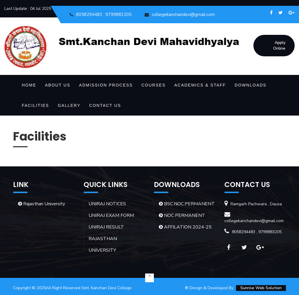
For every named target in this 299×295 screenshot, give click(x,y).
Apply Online (279, 45)
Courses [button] (153, 85)
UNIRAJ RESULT (106, 227)
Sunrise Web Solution (261, 288)
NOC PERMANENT (182, 215)
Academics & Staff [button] (200, 85)
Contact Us (105, 105)
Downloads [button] (250, 85)
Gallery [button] (69, 105)
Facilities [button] (35, 105)
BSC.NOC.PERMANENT (187, 204)
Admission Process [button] (106, 85)
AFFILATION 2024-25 (185, 227)
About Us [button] (57, 85)
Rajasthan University (41, 204)
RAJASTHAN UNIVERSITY (103, 244)
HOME (29, 85)
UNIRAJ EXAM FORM (111, 215)
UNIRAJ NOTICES (107, 204)
